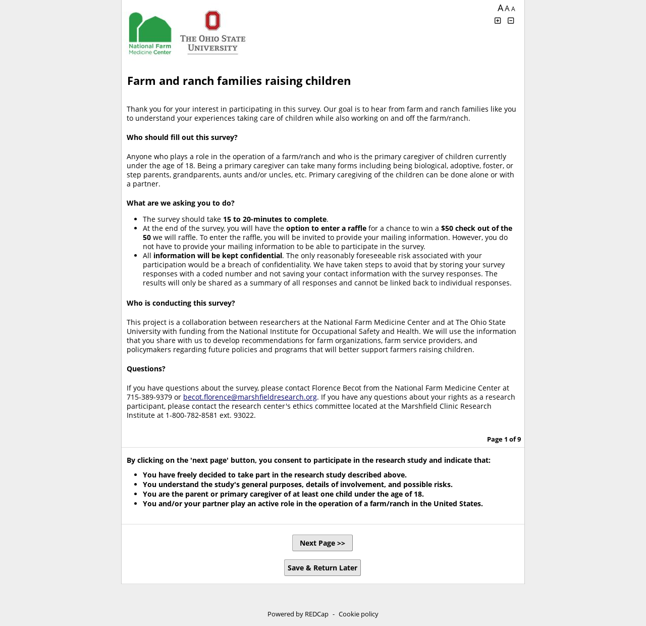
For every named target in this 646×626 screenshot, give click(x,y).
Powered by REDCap (298, 613)
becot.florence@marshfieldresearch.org (250, 397)
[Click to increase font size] (497, 20)
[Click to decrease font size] (511, 20)
